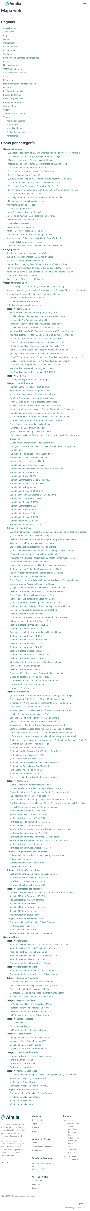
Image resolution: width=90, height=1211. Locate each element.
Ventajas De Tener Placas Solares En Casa (26, 231)
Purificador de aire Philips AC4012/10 (27, 755)
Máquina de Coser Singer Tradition (25, 1045)
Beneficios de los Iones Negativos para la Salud (28, 253)
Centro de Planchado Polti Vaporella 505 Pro (30, 989)
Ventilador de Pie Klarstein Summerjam (28, 825)
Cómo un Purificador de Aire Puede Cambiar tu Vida (33, 777)
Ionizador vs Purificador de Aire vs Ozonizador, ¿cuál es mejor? (39, 725)
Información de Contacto (14, 69)
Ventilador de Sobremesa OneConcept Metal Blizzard (34, 836)
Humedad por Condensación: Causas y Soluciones (33, 599)
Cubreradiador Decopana (21, 866)
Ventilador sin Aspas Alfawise (23, 1082)
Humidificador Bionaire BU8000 (24, 502)
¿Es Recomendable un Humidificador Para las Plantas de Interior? (40, 416)
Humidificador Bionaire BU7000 (24, 517)
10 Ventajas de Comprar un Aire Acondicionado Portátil (35, 364)
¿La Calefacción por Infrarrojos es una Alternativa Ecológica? (34, 156)
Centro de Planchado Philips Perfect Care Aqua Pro (33, 985)
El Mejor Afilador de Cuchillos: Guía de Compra (31, 1093)
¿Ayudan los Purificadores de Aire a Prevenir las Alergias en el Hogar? (42, 695)
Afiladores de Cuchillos (28, 1089)
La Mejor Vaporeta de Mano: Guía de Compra (30, 1015)
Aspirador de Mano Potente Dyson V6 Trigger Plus (33, 970)
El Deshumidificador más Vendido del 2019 (29, 677)
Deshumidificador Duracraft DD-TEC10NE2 (29, 654)
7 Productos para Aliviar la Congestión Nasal (30, 390)
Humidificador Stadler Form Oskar (25, 498)
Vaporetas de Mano (26, 1000)
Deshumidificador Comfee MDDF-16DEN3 (29, 625)
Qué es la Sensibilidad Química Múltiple (24, 260)
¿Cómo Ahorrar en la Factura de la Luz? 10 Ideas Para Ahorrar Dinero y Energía (42, 190)
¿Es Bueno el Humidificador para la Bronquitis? (31, 454)
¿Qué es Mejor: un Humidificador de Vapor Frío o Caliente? (36, 420)
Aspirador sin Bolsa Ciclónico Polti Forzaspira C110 (33, 955)
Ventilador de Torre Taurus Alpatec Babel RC (30, 822)
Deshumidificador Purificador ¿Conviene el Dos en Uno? (35, 569)
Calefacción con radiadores (30, 889)
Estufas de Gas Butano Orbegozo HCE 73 (29, 877)
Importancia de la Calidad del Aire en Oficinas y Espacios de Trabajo (41, 710)
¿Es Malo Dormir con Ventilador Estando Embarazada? (35, 807)
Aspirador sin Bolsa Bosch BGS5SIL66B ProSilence (33, 948)
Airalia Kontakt (9, 28)
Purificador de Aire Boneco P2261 (25, 773)
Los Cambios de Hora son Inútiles (22, 219)
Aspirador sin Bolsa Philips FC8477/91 (27, 959)
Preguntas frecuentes (13, 102)
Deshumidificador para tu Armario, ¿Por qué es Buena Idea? (37, 591)
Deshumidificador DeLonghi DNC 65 (26, 658)
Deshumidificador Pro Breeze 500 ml (27, 613)
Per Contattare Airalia (13, 91)
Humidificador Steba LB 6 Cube (24, 520)
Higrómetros (12, 124)
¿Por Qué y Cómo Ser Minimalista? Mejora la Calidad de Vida (34, 197)
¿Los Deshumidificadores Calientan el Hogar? (31, 535)
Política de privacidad (13, 98)
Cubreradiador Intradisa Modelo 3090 (27, 862)
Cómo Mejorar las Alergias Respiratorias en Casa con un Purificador (41, 729)
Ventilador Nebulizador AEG (22, 926)
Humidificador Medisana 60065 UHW (27, 483)
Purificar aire (23, 691)
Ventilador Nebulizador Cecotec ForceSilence (31, 933)
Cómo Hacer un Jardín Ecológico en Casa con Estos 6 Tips (33, 182)
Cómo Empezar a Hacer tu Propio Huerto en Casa (29, 167)
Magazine (36, 1116)
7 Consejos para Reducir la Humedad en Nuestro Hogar (35, 632)
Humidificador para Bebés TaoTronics (27, 465)
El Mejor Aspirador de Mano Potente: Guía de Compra (34, 974)
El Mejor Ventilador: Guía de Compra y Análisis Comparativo (37, 788)
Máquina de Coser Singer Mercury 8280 (28, 1041)
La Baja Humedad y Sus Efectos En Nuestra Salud (33, 495)
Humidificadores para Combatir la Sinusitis (29, 457)
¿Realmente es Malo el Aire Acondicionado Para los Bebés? (37, 346)
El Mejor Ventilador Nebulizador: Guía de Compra (32, 922)
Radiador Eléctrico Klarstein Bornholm (27, 900)
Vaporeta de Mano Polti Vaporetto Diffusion (30, 1007)
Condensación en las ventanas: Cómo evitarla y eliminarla (36, 673)
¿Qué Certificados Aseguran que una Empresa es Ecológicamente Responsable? (43, 153)
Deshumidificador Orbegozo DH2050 (27, 651)
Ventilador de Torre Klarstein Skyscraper (28, 814)
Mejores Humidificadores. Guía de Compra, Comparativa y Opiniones (41, 409)
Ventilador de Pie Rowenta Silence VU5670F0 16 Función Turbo (39, 840)
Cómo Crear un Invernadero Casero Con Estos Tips (30, 171)
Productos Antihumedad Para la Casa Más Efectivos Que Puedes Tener (42, 558)
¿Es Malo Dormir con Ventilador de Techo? (29, 796)
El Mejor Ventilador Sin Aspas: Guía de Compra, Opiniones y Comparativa (43, 1074)
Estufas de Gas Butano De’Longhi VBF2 (27, 885)
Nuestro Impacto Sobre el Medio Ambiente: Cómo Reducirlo (34, 238)
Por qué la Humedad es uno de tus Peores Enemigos (34, 680)
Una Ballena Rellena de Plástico (20, 205)
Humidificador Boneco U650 (23, 509)
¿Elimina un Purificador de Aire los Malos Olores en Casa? (36, 721)
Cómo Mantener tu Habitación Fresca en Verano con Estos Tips (39, 349)
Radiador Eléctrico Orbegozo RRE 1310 (27, 907)
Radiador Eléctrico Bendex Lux (24, 903)
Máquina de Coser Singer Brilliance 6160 (28, 1048)
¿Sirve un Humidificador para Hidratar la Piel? (30, 431)
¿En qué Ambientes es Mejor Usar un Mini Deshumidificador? (38, 587)
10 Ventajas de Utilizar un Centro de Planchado (31, 981)
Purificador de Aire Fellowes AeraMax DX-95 (30, 766)
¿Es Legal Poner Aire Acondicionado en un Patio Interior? (36, 353)
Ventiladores (12, 136)
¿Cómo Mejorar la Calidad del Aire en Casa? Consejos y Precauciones (42, 550)
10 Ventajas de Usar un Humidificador (27, 428)
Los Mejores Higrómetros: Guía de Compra (29, 379)
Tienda (6, 117)
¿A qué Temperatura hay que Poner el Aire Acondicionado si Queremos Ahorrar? (46, 357)
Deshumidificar (24, 528)
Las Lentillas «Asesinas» (17, 223)
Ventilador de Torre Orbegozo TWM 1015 (28, 833)
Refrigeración (23, 309)
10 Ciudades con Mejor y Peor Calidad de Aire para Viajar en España (37, 264)
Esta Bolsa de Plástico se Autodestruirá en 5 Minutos (30, 216)
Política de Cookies (12, 95)
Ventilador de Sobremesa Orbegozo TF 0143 (30, 848)
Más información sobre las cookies (19, 83)
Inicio (5, 76)
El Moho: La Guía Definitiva (22, 688)
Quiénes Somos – (11, 106)
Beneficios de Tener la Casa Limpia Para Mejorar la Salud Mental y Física (39, 271)
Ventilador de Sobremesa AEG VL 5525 (27, 818)
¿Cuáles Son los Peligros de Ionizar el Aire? (29, 714)
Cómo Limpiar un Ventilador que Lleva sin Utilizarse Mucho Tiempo (40, 799)
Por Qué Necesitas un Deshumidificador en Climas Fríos (36, 405)
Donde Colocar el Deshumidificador (26, 666)
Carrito (6, 39)
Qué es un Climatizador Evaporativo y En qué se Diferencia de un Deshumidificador (48, 532)
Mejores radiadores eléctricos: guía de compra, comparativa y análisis (42, 892)
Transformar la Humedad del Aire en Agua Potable (29, 234)
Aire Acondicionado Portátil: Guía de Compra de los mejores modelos (41, 335)
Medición (21, 376)
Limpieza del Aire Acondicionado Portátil (28, 320)
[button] (84, 3)
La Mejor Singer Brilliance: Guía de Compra (29, 1037)
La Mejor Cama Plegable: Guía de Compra (29, 1030)
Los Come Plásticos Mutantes (20, 227)
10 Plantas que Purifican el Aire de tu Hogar (29, 744)
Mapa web (8, 80)
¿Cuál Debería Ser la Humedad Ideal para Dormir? (32, 442)
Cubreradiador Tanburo (20, 859)
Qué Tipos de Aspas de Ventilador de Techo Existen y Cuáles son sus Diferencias (47, 803)
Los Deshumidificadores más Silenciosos (29, 561)
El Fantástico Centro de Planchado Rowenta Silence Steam (37, 993)
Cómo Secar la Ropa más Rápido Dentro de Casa (32, 595)
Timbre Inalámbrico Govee (22, 1067)
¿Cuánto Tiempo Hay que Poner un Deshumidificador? (35, 554)
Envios (34, 1143)
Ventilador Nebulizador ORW (23, 929)
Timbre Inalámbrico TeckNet (23, 1063)
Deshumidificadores (15, 121)
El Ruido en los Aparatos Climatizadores (24, 305)
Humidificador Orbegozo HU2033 (25, 487)
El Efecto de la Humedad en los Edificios (25, 297)
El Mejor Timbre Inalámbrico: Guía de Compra (30, 1056)
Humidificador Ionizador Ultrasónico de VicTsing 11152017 (37, 468)
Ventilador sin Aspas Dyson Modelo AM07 (29, 1085)
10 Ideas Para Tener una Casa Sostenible (25, 201)
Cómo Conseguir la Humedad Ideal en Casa (30, 424)
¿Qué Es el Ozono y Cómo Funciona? (23, 175)
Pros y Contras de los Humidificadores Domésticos (33, 402)
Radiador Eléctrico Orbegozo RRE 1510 (27, 896)
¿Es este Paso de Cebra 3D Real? (21, 275)
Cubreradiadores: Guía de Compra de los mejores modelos (37, 855)
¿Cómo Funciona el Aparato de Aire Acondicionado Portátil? (37, 342)
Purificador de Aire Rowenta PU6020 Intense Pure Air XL (35, 751)
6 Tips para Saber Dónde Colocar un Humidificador (33, 394)
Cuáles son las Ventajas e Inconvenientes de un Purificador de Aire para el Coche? (48, 740)
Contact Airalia (10, 46)
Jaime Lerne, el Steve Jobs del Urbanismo (25, 279)
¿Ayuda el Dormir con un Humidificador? (28, 461)
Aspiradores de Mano (27, 967)
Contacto (7, 54)
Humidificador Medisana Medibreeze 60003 (30, 480)
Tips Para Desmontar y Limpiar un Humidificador (32, 398)
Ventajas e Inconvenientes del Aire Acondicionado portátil (36, 324)
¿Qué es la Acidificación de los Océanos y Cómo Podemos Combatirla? (39, 178)
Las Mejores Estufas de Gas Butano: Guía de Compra (34, 874)
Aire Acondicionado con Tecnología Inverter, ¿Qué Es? (34, 312)
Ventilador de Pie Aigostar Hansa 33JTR (28, 810)
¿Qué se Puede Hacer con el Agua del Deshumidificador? (36, 602)
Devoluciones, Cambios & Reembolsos (21, 58)
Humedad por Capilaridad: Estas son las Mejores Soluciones (34, 294)
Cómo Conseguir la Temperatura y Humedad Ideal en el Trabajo (35, 286)
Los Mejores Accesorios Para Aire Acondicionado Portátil (36, 338)
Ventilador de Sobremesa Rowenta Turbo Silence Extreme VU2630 (40, 829)
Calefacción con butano (28, 870)
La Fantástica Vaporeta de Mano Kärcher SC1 (30, 1011)
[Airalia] (13, 3)
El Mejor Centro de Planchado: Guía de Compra (31, 996)
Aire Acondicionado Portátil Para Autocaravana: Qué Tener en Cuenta (41, 331)
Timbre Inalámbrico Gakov (22, 1060)
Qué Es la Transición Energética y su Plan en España (30, 257)
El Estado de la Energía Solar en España (24, 242)
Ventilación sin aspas (27, 1071)
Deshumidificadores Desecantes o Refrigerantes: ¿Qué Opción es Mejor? (43, 539)
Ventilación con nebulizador (30, 918)
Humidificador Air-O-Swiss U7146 (25, 524)
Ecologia (17, 149)
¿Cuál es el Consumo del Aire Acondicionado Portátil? (34, 327)
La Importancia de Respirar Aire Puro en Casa (30, 621)
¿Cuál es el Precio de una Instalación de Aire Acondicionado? (38, 316)
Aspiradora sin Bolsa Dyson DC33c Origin (28, 952)
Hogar (16, 937)
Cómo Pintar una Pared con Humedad (23, 301)
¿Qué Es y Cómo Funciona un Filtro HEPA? (29, 758)
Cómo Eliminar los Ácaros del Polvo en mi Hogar (32, 584)
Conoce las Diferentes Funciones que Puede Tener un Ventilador (39, 792)
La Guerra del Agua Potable (18, 208)
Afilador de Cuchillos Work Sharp (25, 1097)
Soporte (7, 110)
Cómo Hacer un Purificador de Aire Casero (29, 706)
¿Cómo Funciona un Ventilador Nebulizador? (30, 784)
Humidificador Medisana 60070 (24, 506)
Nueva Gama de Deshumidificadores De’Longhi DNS (33, 610)
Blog (5, 35)
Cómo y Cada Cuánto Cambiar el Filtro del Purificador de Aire (37, 699)
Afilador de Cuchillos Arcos (22, 1104)
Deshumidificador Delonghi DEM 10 (26, 647)
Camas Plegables (25, 1019)
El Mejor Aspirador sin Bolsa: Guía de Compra (30, 963)
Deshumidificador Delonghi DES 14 (26, 636)
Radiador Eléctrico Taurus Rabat (24, 915)
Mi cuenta (7, 87)
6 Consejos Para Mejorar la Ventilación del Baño (32, 543)
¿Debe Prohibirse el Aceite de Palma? (23, 212)
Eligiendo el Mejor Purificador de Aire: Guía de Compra (34, 718)
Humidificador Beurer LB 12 (22, 513)
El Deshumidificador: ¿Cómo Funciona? (28, 576)
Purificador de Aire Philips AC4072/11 (27, 770)
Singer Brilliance (25, 1033)
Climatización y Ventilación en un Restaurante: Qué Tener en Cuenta (41, 703)
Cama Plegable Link (19, 1022)
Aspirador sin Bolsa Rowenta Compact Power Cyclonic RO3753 (39, 944)
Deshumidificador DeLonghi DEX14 (26, 628)
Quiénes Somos (38, 1181)
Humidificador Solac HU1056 (23, 476)
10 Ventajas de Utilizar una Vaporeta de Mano (30, 1004)
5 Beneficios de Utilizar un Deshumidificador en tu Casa (35, 662)
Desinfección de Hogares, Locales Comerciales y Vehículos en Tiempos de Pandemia (46, 290)
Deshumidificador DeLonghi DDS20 (26, 643)
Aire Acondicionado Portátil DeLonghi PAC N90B (32, 368)
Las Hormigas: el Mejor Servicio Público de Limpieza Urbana (34, 245)
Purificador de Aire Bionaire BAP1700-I (27, 747)
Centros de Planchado (27, 978)
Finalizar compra (11, 65)
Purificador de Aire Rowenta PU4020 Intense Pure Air (34, 762)
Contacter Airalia (11, 50)
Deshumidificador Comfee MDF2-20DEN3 (29, 639)
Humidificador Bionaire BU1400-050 (26, 491)
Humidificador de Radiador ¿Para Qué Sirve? (30, 387)
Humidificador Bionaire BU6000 (24, 472)
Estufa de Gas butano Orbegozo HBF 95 (28, 881)
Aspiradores (22, 941)
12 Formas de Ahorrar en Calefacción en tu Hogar (29, 160)
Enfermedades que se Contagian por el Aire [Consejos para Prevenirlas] (43, 736)
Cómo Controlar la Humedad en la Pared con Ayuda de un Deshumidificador (44, 580)
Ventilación (22, 781)
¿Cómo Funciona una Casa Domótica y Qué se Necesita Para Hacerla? (38, 268)
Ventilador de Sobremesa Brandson (26, 844)
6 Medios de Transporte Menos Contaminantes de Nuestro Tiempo (37, 164)
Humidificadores (14, 128)
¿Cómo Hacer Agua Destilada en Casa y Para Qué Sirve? (32, 186)
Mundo (16, 249)
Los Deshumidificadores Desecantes (27, 684)
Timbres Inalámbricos (27, 1052)
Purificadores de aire (16, 132)
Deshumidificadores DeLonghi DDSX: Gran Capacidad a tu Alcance (40, 606)
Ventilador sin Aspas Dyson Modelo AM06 (29, 1078)
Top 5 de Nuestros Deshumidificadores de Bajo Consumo (36, 573)
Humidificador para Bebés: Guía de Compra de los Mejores (37, 413)
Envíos (6, 61)
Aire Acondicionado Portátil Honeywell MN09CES (32, 372)
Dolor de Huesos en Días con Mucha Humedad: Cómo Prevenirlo (39, 617)
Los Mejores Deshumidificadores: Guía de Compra (33, 547)
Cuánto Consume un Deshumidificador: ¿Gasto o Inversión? (37, 565)
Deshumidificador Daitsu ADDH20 (25, 669)
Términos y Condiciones (14, 113)
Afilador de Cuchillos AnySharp (24, 1100)
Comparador (9, 43)
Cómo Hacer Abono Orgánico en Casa (23, 193)
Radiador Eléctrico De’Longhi (23, 911)
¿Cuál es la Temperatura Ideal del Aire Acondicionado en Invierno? (40, 361)
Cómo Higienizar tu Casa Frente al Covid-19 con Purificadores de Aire (42, 732)
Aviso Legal (8, 31)
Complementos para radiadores (32, 851)
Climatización (20, 283)
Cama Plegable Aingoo (20, 1026)
